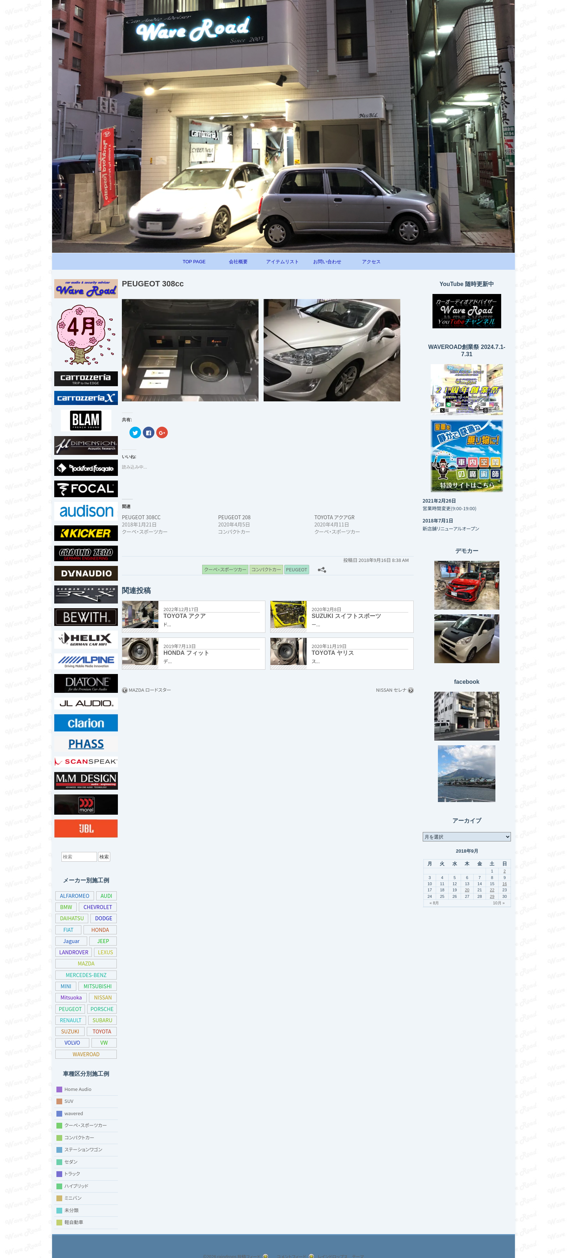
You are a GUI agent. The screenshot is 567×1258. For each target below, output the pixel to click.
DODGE (103, 918)
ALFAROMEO (75, 896)
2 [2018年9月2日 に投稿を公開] (504, 871)
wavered (73, 1113)
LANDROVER (74, 952)
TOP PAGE (194, 261)
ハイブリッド (78, 1185)
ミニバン (73, 1198)
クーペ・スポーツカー (87, 1125)
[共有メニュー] (326, 569)
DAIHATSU (72, 918)
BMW (65, 907)
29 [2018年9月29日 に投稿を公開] (492, 896)
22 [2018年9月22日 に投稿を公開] (492, 890)
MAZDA (86, 963)
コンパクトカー (80, 1137)
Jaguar (71, 941)
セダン (71, 1161)
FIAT (68, 930)
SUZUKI (102, 1031)
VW (65, 1054)
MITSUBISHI (97, 986)
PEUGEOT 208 (235, 517)
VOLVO (102, 1042)
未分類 (71, 1209)
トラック (73, 1173)
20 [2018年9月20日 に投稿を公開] (467, 890)
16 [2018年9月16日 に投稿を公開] (504, 884)
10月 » (498, 903)
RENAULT (102, 1020)
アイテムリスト (282, 261)
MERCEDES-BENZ (86, 975)
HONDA (100, 930)
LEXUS (105, 952)
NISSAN (102, 997)
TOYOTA (71, 1042)
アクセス (371, 261)
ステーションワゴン (85, 1149)
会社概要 (238, 261)
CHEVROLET (97, 907)
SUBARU (70, 1031)
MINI (65, 986)
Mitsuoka (70, 997)
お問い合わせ (327, 261)
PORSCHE (70, 1020)
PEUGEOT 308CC (143, 517)
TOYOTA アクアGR (336, 517)
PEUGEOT (86, 1009)
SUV (69, 1101)
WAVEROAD (96, 1054)
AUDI (107, 896)
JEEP (103, 941)
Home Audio (77, 1088)
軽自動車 (73, 1222)
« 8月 (434, 903)
